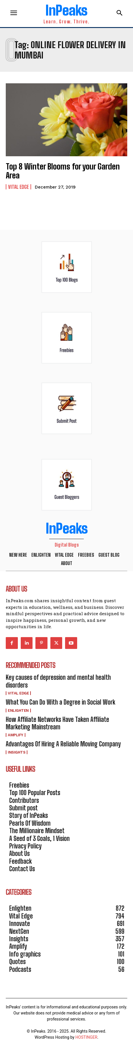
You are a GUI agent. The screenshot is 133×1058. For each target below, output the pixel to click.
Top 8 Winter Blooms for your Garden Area (63, 170)
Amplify (15, 735)
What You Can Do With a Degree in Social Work (60, 702)
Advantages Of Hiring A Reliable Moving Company (63, 744)
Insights (16, 752)
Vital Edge (18, 186)
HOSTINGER (86, 1037)
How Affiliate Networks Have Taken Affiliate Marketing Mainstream (57, 723)
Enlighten (18, 710)
